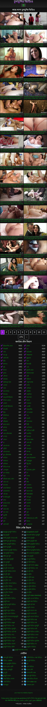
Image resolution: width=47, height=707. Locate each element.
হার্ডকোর (29, 352)
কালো (28, 400)
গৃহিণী (5, 448)
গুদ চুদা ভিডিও (30, 559)
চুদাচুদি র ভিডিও (31, 647)
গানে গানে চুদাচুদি (8, 559)
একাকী (28, 406)
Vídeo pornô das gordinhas (18, 698)
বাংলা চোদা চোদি (8, 666)
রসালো (28, 509)
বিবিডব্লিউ (29, 494)
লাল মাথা (29, 421)
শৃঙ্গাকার (5, 379)
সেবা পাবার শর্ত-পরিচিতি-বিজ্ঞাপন (23, 693)
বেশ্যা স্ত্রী (28, 442)
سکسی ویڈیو (20, 700)
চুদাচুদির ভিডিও (23, 1)
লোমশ (5, 403)
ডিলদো (28, 436)
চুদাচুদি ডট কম (30, 604)
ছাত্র (4, 476)
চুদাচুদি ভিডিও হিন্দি (9, 647)
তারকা (28, 445)
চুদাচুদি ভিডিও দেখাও (9, 638)
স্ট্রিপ (4, 412)
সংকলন (28, 403)
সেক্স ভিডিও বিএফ (32, 679)
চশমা (4, 500)
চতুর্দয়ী (5, 515)
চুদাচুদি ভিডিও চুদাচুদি (32, 625)
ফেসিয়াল (29, 427)
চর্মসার (5, 427)
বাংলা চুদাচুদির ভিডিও (9, 663)
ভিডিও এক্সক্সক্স (7, 660)
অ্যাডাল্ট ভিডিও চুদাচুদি (33, 535)
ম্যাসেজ (5, 485)
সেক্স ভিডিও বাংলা (8, 679)
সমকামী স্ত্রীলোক (8, 406)
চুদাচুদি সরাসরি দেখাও (21, 650)
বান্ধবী (28, 418)
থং (27, 467)
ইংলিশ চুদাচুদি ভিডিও (9, 544)
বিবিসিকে (6, 415)
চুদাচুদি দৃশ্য (6, 607)
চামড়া (5, 418)
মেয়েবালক (6, 491)
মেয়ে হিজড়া (7, 488)
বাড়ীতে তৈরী (30, 430)
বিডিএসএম (6, 467)
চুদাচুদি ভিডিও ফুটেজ (32, 641)
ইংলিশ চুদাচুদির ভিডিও (33, 544)
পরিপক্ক (5, 494)
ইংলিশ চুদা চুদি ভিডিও (9, 541)
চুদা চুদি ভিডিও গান (32, 568)
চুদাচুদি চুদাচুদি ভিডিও (9, 604)
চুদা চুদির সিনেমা (8, 592)
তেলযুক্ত (5, 470)
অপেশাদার (6, 391)
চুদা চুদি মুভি (6, 574)
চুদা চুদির (28, 574)
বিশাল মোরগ (7, 400)
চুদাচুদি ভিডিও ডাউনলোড (34, 632)
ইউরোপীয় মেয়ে (8, 346)
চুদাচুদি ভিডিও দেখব (32, 635)
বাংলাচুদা (5, 685)
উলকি (5, 430)
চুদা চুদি (5, 672)
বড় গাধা (5, 512)
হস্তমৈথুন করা (7, 382)
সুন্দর (4, 373)
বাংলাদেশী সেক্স (31, 672)
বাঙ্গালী (28, 503)
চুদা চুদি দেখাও (7, 565)
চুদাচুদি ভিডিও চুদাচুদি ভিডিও (11, 629)
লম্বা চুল (28, 497)
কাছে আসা (6, 424)
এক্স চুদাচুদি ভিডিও (8, 553)
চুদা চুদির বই (30, 580)
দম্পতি (5, 436)
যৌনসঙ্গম (29, 488)
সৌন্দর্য (5, 376)
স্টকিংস (28, 379)
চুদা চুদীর (28, 592)
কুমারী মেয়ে (29, 370)
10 (39, 332)
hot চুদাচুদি (6, 535)
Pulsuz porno (5, 698)
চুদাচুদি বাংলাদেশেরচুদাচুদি (10, 616)
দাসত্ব (28, 476)
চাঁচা (4, 361)
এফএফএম (6, 451)
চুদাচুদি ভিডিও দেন (31, 638)
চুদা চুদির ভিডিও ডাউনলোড (11, 589)
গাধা (4, 352)
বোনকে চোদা (30, 685)
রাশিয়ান (5, 464)
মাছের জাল (6, 503)
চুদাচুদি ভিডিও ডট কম (9, 632)
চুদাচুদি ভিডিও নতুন (9, 641)
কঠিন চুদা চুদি (7, 556)
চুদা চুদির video (7, 577)
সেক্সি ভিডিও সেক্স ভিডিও (34, 657)
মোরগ (5, 439)
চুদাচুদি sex (6, 595)
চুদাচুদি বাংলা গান (31, 610)
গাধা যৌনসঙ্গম (7, 433)
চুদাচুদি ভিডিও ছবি (31, 629)
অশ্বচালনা (29, 355)
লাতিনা (5, 458)
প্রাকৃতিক (28, 394)
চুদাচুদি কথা (6, 601)
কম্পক (28, 451)
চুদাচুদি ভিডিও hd (31, 619)
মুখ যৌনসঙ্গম (7, 454)
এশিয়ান (28, 388)
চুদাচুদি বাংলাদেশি (31, 613)
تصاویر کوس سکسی (30, 700)
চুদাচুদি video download (33, 595)
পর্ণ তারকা (29, 412)
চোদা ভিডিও (30, 666)
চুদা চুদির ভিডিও (31, 586)
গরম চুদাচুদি (29, 556)
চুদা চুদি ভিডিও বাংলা (9, 571)
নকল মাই (6, 509)
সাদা (27, 361)
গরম (4, 388)
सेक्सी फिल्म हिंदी (12, 700)
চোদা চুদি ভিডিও (8, 657)
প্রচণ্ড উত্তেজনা (30, 458)
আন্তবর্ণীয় (29, 409)
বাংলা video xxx (31, 682)
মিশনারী (28, 364)
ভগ (27, 349)
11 (44, 332)
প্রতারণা (28, 485)
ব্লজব (28, 346)
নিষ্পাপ (5, 364)
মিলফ (5, 370)
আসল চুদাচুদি (30, 538)
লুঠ (4, 367)
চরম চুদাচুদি (6, 562)
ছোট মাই (5, 358)
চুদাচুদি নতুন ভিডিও (9, 610)
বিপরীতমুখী (6, 497)
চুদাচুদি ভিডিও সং (31, 644)
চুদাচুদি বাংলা (7, 676)
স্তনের (28, 506)
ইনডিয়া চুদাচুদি (30, 547)
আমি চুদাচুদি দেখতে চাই (10, 538)
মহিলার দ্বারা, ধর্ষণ (8, 479)
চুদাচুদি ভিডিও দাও (8, 635)
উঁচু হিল (28, 464)
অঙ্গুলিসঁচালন (8, 397)
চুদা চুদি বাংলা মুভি (8, 568)
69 (27, 479)
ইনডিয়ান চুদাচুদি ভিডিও (10, 550)
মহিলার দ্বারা (30, 373)
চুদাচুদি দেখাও (30, 607)
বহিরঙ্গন (5, 421)
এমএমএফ (6, 445)
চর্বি (4, 521)
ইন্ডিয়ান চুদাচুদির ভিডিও (33, 550)
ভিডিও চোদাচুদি (7, 669)
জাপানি (5, 409)
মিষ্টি (27, 424)
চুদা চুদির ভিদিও (31, 589)
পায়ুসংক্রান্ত (29, 382)
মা (3, 442)
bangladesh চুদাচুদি (32, 532)
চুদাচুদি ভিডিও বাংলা (9, 644)
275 (21, 337)
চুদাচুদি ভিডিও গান (8, 625)
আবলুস (28, 448)
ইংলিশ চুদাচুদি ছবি (31, 541)
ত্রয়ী (27, 376)
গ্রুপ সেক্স (29, 454)
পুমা (27, 512)
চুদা (27, 663)
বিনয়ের (5, 394)
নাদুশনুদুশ (29, 461)
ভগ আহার (6, 473)
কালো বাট (29, 491)
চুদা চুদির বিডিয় (7, 586)
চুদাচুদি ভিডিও (7, 619)
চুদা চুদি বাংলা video (32, 565)
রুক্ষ (27, 482)
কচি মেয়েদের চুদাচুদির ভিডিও (34, 553)
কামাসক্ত (29, 397)
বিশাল (28, 521)
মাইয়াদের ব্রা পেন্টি (31, 518)
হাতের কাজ (29, 439)
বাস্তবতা (5, 461)
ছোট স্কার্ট (6, 524)
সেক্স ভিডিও (6, 682)
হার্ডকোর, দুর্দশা (30, 470)
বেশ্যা (28, 385)
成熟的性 (39, 700)
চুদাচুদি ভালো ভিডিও (32, 616)
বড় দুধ (5, 355)
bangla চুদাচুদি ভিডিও (9, 532)
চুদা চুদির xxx (30, 577)
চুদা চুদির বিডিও (31, 583)
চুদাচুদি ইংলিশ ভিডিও (9, 598)
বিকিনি (5, 506)
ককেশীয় (28, 433)
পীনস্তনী (5, 349)
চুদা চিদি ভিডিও (31, 562)
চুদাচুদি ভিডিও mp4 (9, 622)
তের (27, 367)
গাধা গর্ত (5, 482)
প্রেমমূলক (29, 524)
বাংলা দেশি (29, 669)
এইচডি (28, 391)
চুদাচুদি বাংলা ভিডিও (9, 613)
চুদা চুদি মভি (29, 571)
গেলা (4, 518)
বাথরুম (28, 500)
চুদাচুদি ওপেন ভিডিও (32, 598)
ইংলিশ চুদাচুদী (7, 547)
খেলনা (5, 385)
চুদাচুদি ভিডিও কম (31, 622)
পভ (27, 415)
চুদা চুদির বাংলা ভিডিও (10, 583)
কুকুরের (28, 358)
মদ (27, 473)
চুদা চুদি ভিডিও (30, 660)
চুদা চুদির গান (7, 580)
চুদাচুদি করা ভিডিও (31, 601)
